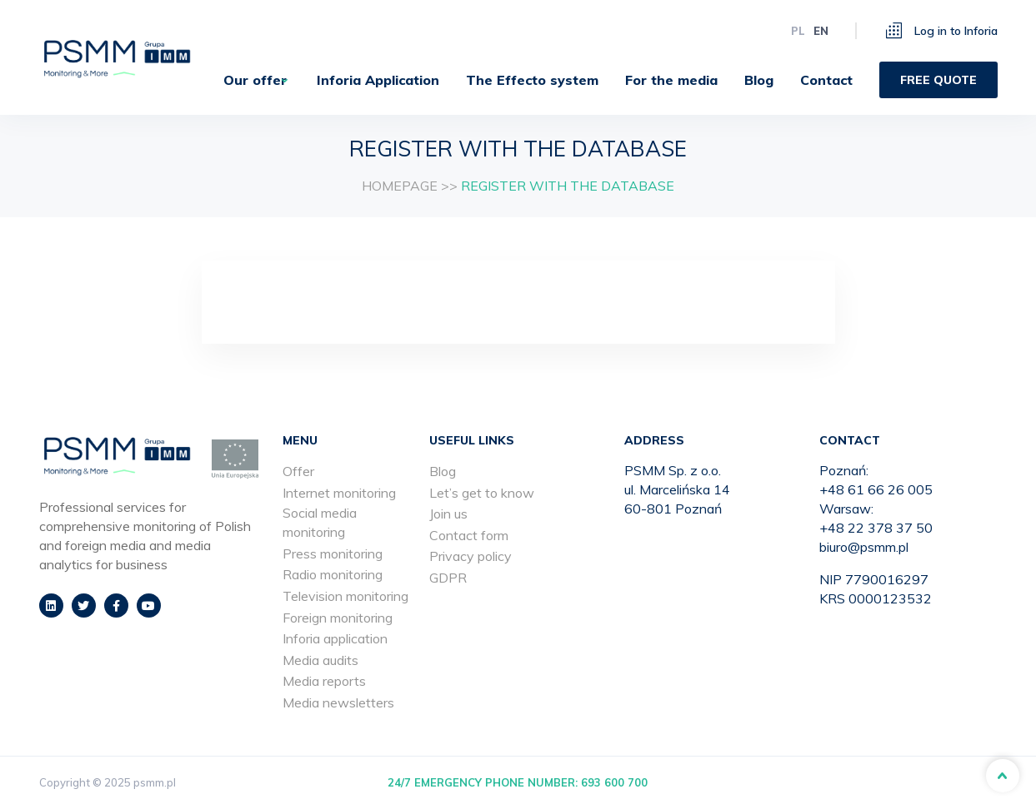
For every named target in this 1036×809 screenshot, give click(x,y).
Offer (298, 471)
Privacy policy (470, 556)
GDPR (448, 577)
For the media (671, 80)
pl (798, 30)
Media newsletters (338, 702)
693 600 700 (614, 782)
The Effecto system (532, 80)
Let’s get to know (481, 492)
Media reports (324, 681)
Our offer (244, 80)
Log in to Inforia (942, 30)
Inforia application (335, 638)
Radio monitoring (333, 574)
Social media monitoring (320, 522)
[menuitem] (251, 80)
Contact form (468, 535)
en (820, 30)
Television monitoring (345, 596)
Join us (448, 513)
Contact (826, 80)
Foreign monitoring (338, 617)
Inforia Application (378, 80)
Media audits (320, 660)
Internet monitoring (339, 492)
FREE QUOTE (938, 79)
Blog (758, 80)
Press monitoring (333, 553)
